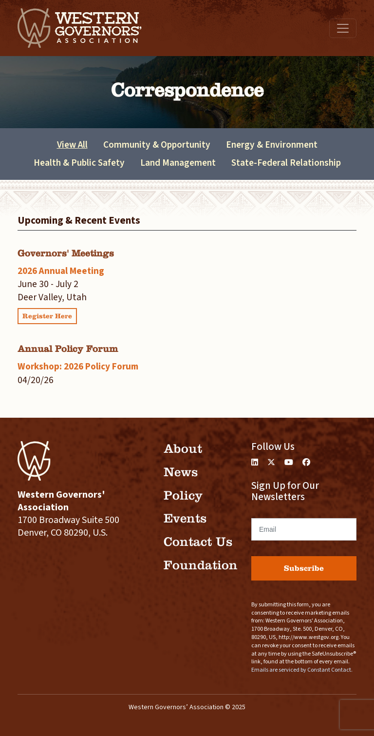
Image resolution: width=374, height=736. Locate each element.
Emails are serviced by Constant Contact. (302, 670)
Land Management (178, 163)
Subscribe (304, 568)
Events (185, 518)
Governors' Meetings (66, 253)
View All (72, 145)
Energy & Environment (272, 145)
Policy (183, 495)
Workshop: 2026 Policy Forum (78, 366)
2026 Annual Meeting (61, 271)
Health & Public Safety (79, 163)
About (183, 448)
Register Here (47, 316)
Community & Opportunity (156, 145)
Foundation (201, 565)
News (181, 472)
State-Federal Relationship (286, 163)
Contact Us (198, 541)
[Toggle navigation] (342, 28)
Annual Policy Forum (68, 348)
